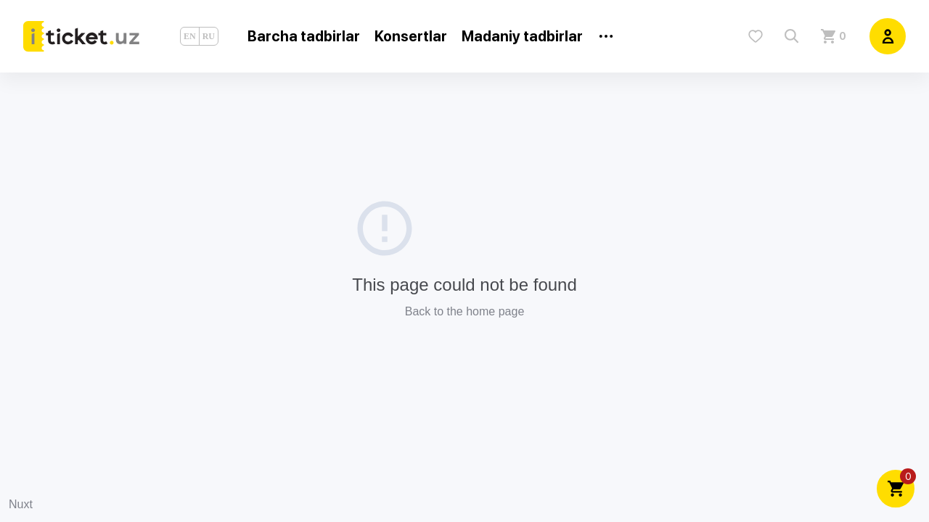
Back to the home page (465, 311)
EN (190, 36)
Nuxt (21, 504)
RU (208, 36)
